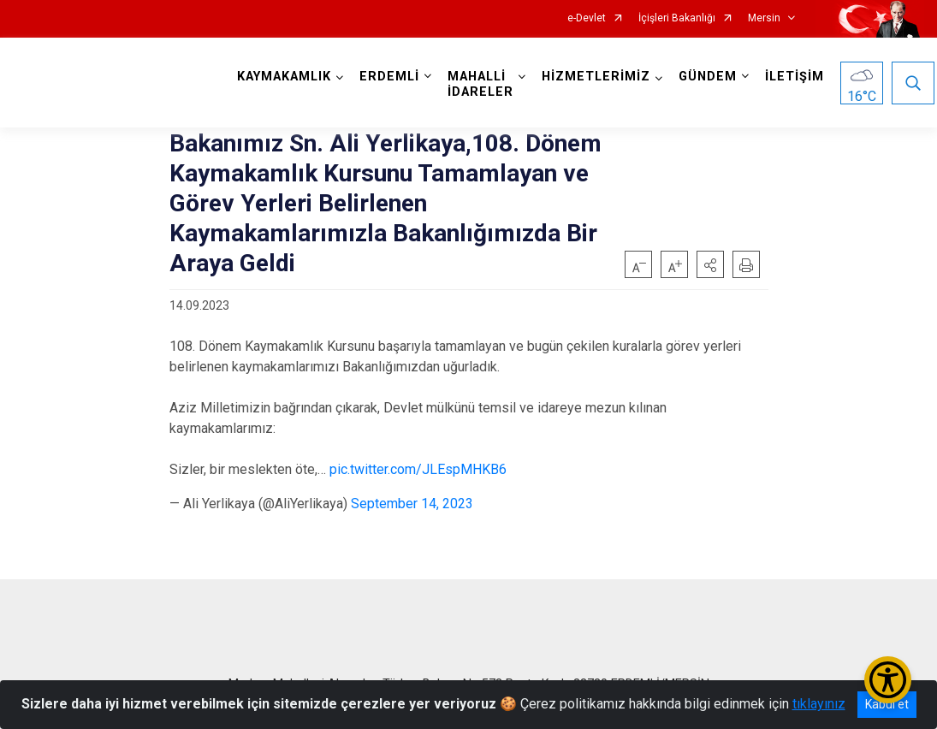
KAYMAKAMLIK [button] (284, 76)
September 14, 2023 (412, 503)
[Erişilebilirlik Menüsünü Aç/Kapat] (887, 679)
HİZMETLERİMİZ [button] (596, 76)
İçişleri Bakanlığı (676, 18)
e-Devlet (586, 18)
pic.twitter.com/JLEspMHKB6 (418, 469)
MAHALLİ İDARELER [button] (480, 84)
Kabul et (887, 704)
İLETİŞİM (794, 76)
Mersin (764, 18)
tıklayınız (818, 704)
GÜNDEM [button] (708, 76)
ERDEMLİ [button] (389, 76)
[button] (710, 264)
